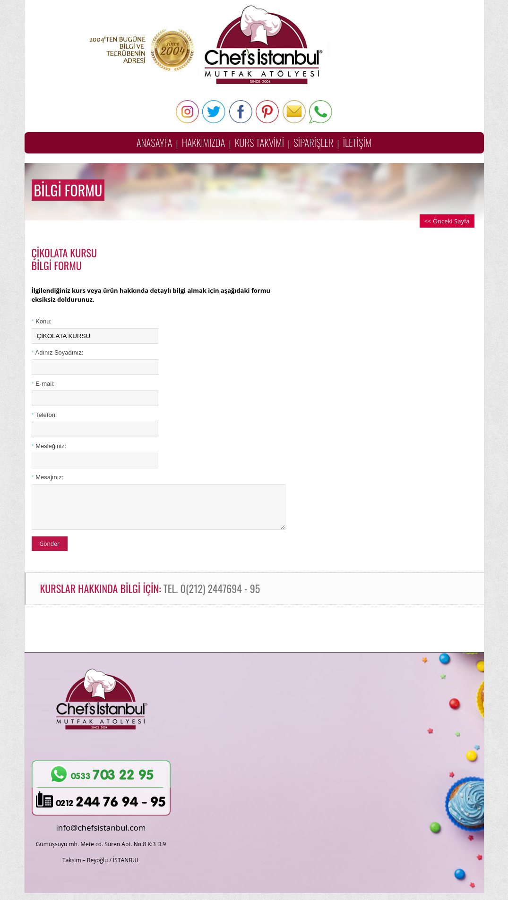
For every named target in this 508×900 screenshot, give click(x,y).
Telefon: (44, 414)
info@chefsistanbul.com (101, 834)
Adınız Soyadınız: (58, 352)
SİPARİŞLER (313, 142)
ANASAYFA (154, 142)
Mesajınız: (48, 477)
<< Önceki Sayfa (447, 221)
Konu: (42, 321)
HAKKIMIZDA (203, 142)
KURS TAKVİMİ (259, 142)
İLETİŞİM (357, 142)
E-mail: (43, 383)
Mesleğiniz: (49, 446)
